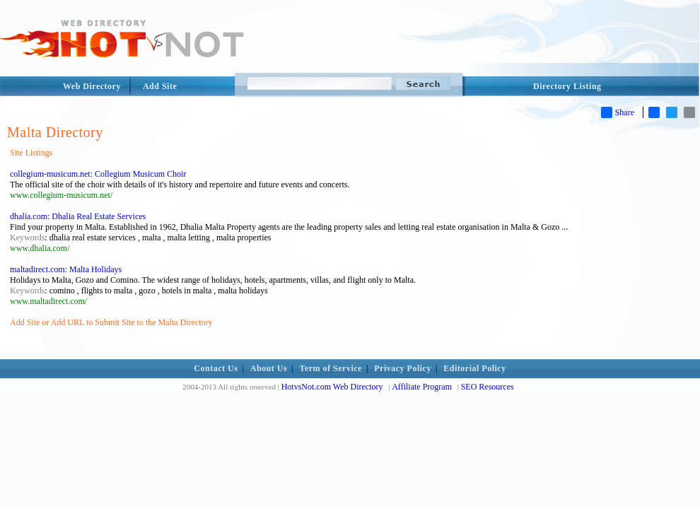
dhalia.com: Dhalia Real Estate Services (78, 216)
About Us (268, 368)
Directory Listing (567, 86)
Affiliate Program (422, 387)
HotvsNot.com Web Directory (332, 387)
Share (617, 112)
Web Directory (92, 86)
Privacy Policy (402, 368)
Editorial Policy (474, 368)
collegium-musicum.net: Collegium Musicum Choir (98, 174)
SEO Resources (487, 387)
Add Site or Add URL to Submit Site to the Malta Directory (111, 322)
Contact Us (216, 368)
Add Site (160, 86)
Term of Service (331, 368)
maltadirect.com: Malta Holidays (66, 269)
